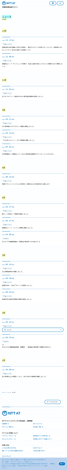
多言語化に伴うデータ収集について (42, 439)
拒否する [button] (53, 463)
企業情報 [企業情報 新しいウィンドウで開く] (4, 423)
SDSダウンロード (38, 448)
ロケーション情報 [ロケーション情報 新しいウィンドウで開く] (7, 427)
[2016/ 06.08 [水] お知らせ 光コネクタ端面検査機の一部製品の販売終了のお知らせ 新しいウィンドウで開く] (33, 238)
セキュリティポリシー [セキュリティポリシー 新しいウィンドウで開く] (8, 439)
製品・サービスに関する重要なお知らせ (12, 450)
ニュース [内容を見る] (33, 385)
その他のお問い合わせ (39, 450)
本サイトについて (37, 423)
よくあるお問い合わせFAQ (9, 448)
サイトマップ (6, 456)
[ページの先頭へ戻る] (52, 402)
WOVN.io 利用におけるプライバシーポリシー (30, 465)
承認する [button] (62, 463)
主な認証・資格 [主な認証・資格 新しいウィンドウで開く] (37, 427)
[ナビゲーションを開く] (60, 3)
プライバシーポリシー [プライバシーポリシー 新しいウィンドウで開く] (16, 461)
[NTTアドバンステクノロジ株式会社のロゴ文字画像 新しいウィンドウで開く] (11, 413)
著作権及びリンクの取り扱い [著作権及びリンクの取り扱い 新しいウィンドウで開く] (41, 435)
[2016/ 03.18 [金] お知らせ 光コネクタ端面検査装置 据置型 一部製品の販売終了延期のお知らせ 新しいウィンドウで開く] (33, 342)
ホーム (3, 392)
